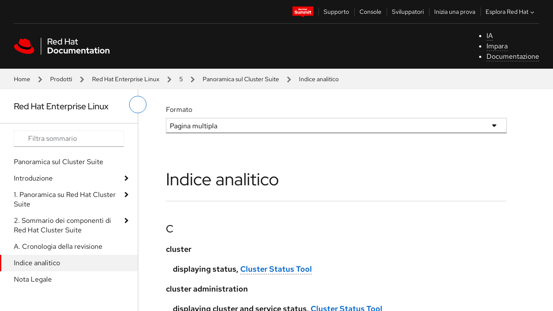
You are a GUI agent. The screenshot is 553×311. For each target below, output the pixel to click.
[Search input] (69, 138)
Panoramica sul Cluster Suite (241, 79)
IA (489, 35)
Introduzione (33, 178)
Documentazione (512, 56)
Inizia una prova (454, 12)
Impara (497, 46)
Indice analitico (37, 262)
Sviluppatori (408, 12)
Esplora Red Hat (511, 12)
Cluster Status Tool (276, 269)
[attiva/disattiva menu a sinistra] (137, 104)
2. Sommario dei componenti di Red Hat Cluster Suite (62, 225)
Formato (179, 109)
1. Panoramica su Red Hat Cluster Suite (65, 199)
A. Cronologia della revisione (58, 246)
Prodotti (61, 79)
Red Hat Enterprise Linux (125, 79)
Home (22, 79)
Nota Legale (33, 279)
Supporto (336, 12)
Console (370, 12)
